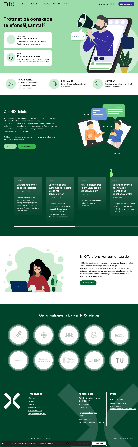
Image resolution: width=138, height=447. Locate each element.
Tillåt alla (99, 443)
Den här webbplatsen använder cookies (24, 443)
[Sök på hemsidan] (112, 4)
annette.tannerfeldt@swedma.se (123, 409)
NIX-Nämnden (126, 4)
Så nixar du (32, 398)
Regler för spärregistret (37, 414)
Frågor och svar (34, 407)
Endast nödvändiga (84, 443)
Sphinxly (115, 438)
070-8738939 (115, 406)
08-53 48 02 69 (85, 419)
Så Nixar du (23, 4)
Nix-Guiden (34, 4)
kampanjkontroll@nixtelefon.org (91, 422)
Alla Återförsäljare (35, 411)
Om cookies (46, 438)
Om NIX (66, 4)
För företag (46, 4)
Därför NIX (56, 4)
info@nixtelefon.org (86, 407)
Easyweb (130, 438)
